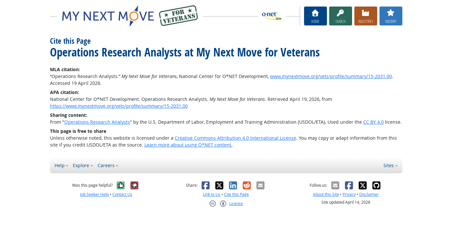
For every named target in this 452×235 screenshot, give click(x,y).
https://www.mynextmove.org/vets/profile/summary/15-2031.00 (119, 106)
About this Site (326, 194)
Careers (106, 165)
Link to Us (211, 194)
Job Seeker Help (94, 194)
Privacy (349, 194)
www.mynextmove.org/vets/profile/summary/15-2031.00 (331, 76)
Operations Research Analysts (97, 122)
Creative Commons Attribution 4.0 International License (235, 138)
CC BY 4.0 (373, 122)
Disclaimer (369, 194)
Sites (388, 165)
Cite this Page (236, 194)
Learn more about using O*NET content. (188, 145)
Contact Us (122, 194)
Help (60, 165)
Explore (81, 165)
